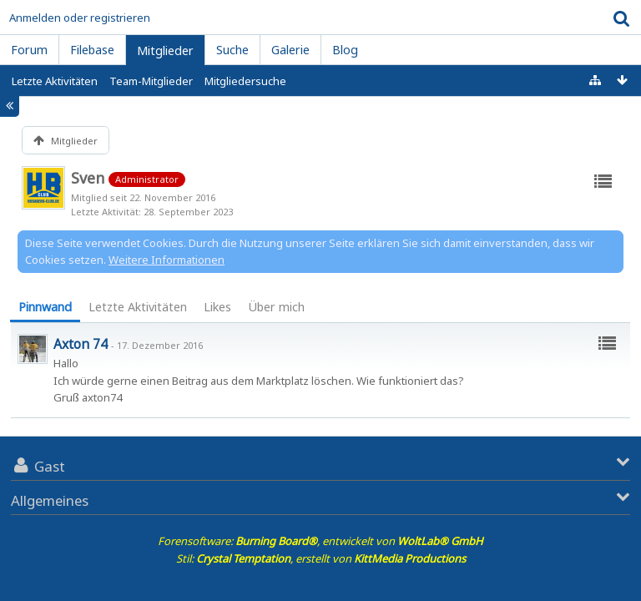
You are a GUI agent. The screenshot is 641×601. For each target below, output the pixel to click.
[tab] (45, 308)
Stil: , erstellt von (321, 558)
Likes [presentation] (217, 307)
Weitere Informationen (167, 259)
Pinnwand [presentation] (45, 307)
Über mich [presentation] (276, 307)
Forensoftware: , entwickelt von (320, 540)
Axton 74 (80, 344)
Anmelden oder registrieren (79, 17)
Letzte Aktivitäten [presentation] (137, 307)
